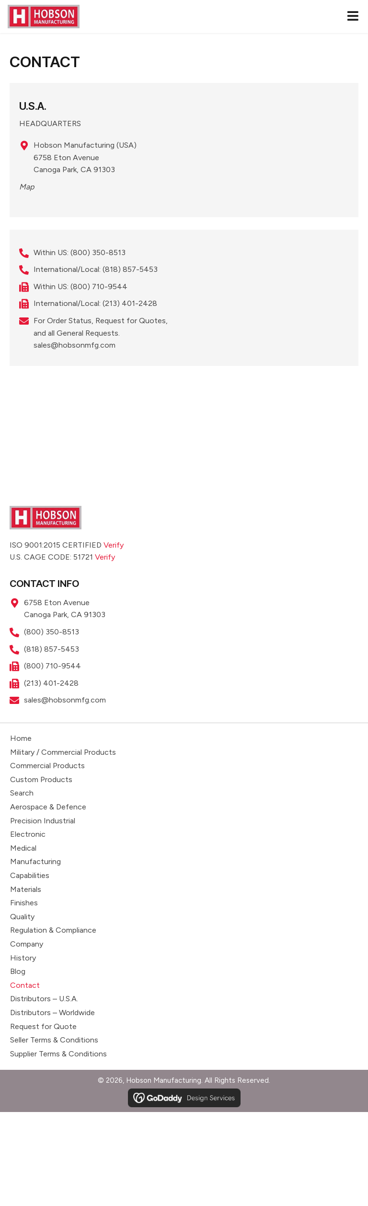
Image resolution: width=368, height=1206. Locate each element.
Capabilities (29, 875)
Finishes (24, 902)
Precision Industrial (42, 820)
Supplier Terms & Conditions (58, 1053)
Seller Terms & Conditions (54, 1039)
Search (22, 792)
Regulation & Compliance (53, 930)
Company (26, 943)
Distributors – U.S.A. (44, 998)
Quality (22, 916)
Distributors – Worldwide (52, 1012)
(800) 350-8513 (98, 252)
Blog (17, 971)
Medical (23, 848)
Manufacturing (35, 861)
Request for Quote (43, 1026)
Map (26, 186)
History (23, 957)
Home (21, 738)
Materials (25, 889)
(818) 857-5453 (130, 269)
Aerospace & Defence (48, 806)
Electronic (28, 834)
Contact (25, 985)
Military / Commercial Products (63, 752)
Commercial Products (47, 765)
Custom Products (41, 779)
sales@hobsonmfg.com (74, 345)
